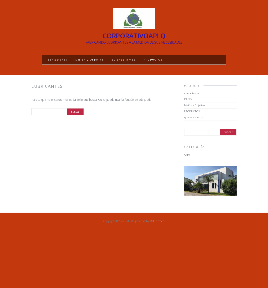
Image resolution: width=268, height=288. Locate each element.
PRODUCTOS (153, 59)
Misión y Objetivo (89, 59)
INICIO (188, 99)
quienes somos (123, 59)
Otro (187, 154)
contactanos (57, 59)
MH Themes (157, 221)
